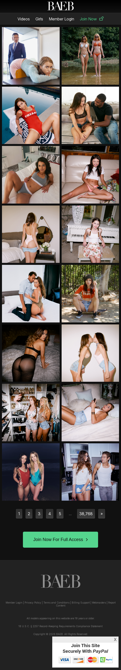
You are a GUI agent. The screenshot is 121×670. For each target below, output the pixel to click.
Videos (23, 18)
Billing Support (81, 602)
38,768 (86, 513)
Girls (39, 18)
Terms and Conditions (56, 602)
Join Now (92, 18)
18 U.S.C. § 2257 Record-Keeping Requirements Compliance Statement (60, 626)
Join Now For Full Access (60, 539)
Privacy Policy (33, 602)
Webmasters (99, 602)
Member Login (61, 18)
